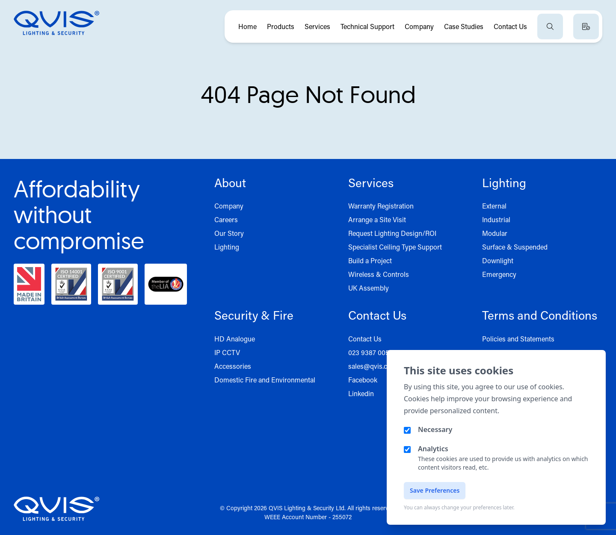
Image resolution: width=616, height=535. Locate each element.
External (494, 205)
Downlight (497, 260)
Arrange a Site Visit (377, 219)
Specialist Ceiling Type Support (395, 246)
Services (317, 26)
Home (247, 26)
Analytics (433, 448)
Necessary (435, 429)
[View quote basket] (586, 26)
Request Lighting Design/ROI (392, 233)
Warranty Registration (381, 205)
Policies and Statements (518, 338)
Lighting (226, 246)
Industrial (496, 219)
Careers (226, 219)
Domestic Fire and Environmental (264, 379)
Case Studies (463, 26)
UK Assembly (368, 287)
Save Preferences (434, 490)
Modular (494, 233)
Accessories (232, 366)
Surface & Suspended (515, 246)
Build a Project (370, 260)
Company (419, 26)
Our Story (229, 233)
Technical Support (367, 26)
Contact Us (510, 26)
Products (280, 26)
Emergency (499, 274)
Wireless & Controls (378, 274)
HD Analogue (234, 338)
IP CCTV (227, 352)
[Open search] (550, 26)
